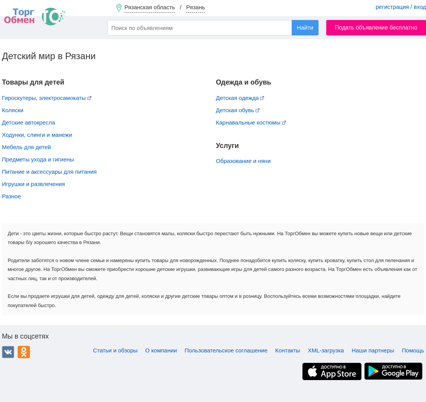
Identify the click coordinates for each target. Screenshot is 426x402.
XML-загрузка (326, 350)
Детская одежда (240, 98)
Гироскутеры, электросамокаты (46, 98)
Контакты (287, 350)
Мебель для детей (26, 147)
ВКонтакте (8, 352)
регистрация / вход (401, 6)
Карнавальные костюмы (251, 122)
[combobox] (213, 27)
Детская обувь (238, 110)
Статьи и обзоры (115, 350)
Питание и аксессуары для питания (49, 171)
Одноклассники (24, 352)
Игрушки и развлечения (33, 184)
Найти (305, 27)
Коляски (12, 110)
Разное (11, 196)
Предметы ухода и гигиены (38, 159)
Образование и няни (243, 161)
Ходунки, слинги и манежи (37, 134)
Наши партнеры (373, 350)
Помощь (413, 350)
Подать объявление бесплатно (376, 27)
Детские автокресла (28, 122)
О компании (161, 350)
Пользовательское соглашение (226, 350)
